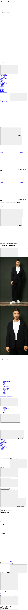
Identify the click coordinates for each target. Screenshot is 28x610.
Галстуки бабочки (3, 92)
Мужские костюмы (3, 75)
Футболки (2, 91)
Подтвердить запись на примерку (6, 563)
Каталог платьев (6, 58)
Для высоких (2, 77)
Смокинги (2, 84)
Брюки (1, 88)
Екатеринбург (2, 592)
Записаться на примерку (5, 572)
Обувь (1, 90)
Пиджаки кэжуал (3, 83)
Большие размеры (3, 78)
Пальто (1, 87)
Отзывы (4, 61)
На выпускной (3, 82)
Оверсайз (2, 79)
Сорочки (2, 89)
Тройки (1, 80)
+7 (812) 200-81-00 (3, 101)
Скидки (1, 85)
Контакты (4, 63)
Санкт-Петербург (6, 12)
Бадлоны (2, 86)
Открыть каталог (3, 74)
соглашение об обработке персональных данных (14, 561)
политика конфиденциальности (6, 396)
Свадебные (2, 81)
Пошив (4, 60)
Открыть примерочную (4, 608)
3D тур (4, 62)
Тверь (1, 593)
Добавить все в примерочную (6, 478)
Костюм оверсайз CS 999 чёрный (6, 355)
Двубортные (2, 76)
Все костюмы (2, 439)
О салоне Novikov (6, 59)
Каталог (4, 407)
